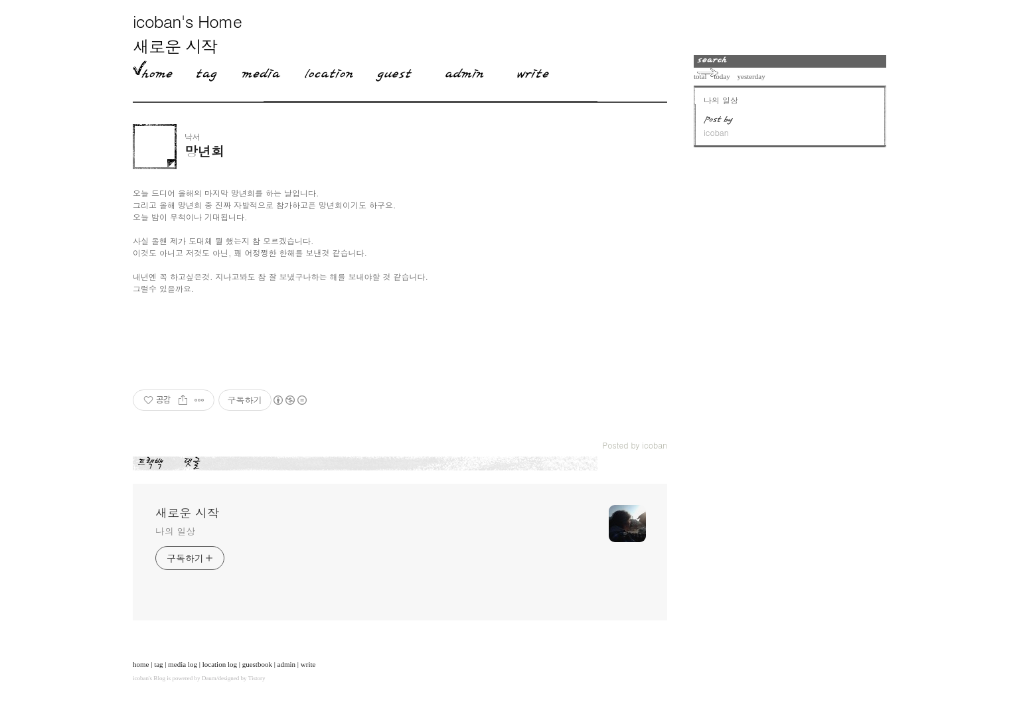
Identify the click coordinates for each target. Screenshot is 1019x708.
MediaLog (256, 71)
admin (286, 664)
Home (153, 71)
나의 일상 (175, 530)
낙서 (192, 136)
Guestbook (390, 71)
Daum (209, 678)
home (141, 664)
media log (182, 664)
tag (158, 664)
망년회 (204, 151)
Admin (464, 71)
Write (533, 71)
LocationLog (324, 71)
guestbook (257, 664)
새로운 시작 (175, 46)
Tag (202, 71)
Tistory (257, 678)
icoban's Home (187, 21)
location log (219, 664)
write (308, 664)
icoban (141, 678)
